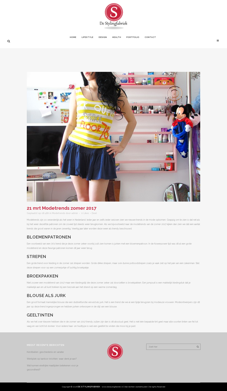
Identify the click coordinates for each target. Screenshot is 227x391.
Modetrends (58, 213)
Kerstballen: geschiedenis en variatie (45, 352)
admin (74, 213)
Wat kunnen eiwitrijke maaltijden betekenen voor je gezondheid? (52, 367)
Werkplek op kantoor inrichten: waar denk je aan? (52, 359)
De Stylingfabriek (89, 386)
